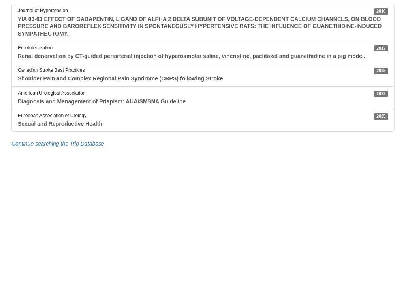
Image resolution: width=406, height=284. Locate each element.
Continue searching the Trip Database (57, 143)
